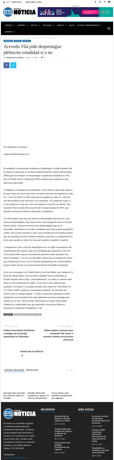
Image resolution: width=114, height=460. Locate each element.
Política (18, 41)
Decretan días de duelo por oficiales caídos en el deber (14, 369)
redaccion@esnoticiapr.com (15, 432)
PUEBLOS (61, 25)
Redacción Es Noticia (15, 57)
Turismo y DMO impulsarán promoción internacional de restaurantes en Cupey (99, 409)
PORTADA (10, 25)
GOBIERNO (23, 25)
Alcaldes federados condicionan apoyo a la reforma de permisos (38, 369)
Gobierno (13, 38)
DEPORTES (10, 32)
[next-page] (71, 344)
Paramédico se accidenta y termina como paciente (100, 424)
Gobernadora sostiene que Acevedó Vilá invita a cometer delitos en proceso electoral (58, 309)
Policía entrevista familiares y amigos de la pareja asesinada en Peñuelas (19, 307)
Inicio (5, 38)
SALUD (71, 25)
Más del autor (32, 344)
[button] (108, 28)
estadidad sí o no (33, 289)
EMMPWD (9, 457)
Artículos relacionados (14, 344)
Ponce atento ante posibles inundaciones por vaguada (62, 369)
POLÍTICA (35, 25)
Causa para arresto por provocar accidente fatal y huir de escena (101, 393)
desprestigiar (20, 289)
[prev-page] (68, 344)
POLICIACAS (48, 25)
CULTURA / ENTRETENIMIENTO (89, 25)
